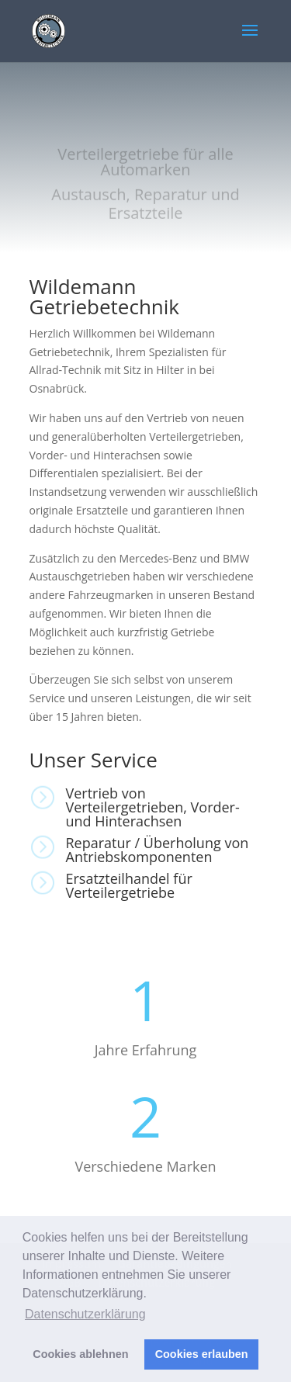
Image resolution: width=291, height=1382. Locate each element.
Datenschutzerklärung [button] (85, 1314)
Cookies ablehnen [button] (80, 1354)
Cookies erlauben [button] (201, 1354)
